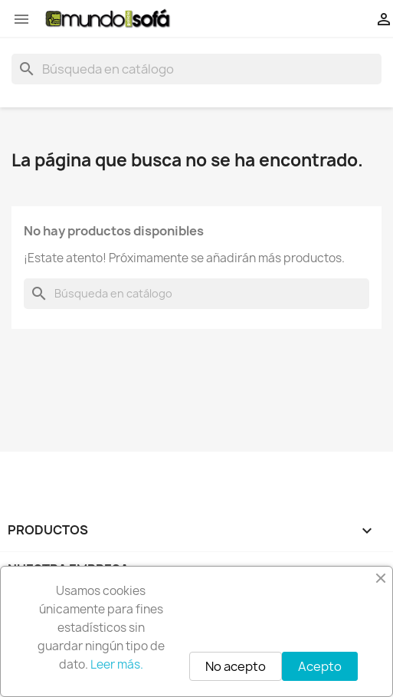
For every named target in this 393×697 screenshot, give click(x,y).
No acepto (235, 666)
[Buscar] (196, 69)
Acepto (320, 666)
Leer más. (116, 664)
